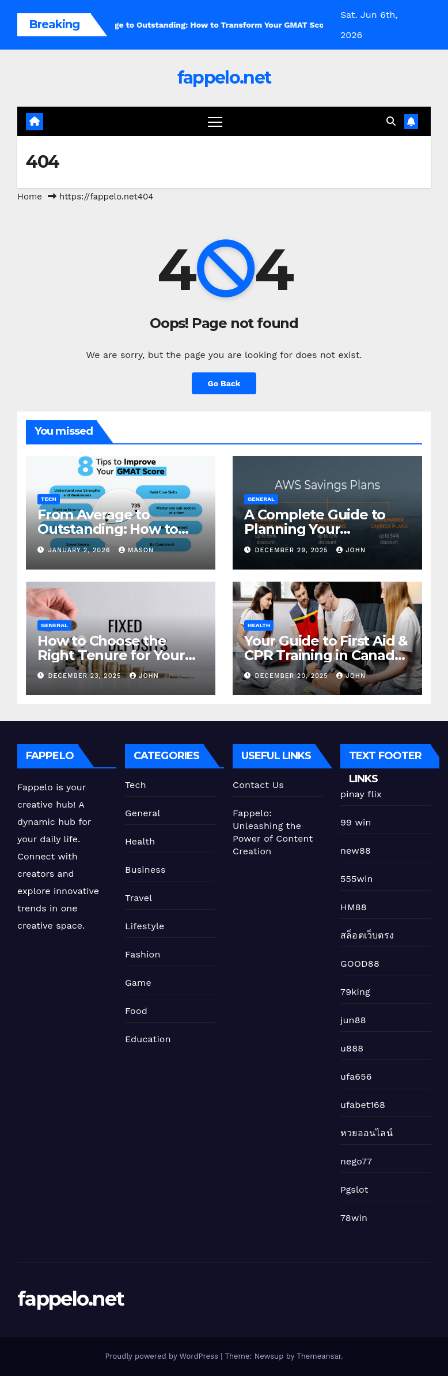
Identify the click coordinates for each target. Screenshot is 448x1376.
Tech (48, 499)
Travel (138, 897)
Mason (136, 550)
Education (148, 1039)
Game (138, 982)
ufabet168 (362, 1104)
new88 (355, 850)
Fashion (143, 954)
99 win (355, 822)
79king (355, 991)
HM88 (353, 907)
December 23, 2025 (86, 676)
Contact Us (258, 784)
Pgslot (354, 1189)
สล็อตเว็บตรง (367, 935)
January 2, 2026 (80, 550)
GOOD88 (359, 963)
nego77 (356, 1161)
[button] (391, 121)
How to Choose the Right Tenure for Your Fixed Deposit (111, 655)
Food (136, 1010)
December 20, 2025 (293, 676)
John (351, 550)
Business (145, 869)
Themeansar (319, 1356)
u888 (351, 1048)
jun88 (353, 1020)
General (261, 499)
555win (356, 878)
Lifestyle (144, 926)
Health (259, 625)
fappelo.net (224, 77)
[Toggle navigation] (215, 121)
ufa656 (356, 1076)
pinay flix (361, 794)
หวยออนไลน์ (366, 1133)
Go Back (224, 383)
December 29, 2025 (293, 550)
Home (29, 196)
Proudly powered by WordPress (163, 1356)
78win (353, 1217)
